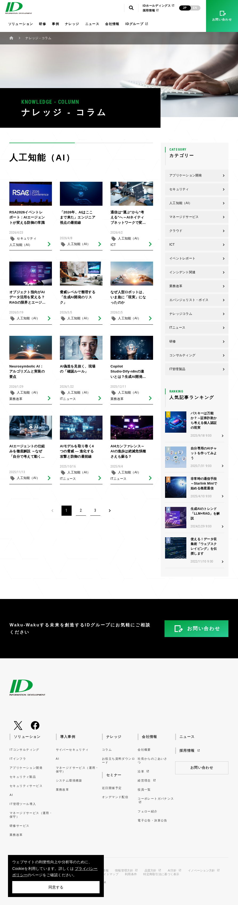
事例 (55, 24)
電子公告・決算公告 (152, 820)
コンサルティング (197, 355)
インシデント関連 (197, 272)
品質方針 (153, 870)
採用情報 (151, 10)
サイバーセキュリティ (72, 749)
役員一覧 (144, 789)
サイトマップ (109, 874)
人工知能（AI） (20, 247)
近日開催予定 (112, 788)
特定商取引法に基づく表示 (161, 874)
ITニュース (68, 401)
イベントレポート (197, 258)
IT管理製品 (197, 369)
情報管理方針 (126, 870)
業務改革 (15, 401)
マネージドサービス (197, 217)
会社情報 (112, 24)
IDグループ (137, 24)
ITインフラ (18, 758)
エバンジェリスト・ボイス (197, 300)
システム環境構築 (69, 780)
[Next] (110, 511)
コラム (107, 749)
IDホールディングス (159, 5)
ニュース (92, 24)
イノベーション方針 (204, 870)
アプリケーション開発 (197, 175)
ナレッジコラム (197, 314)
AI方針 (175, 870)
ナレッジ (72, 24)
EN (195, 7)
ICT (113, 247)
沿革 (144, 771)
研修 (42, 24)
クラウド (197, 231)
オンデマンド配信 (115, 797)
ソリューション (20, 24)
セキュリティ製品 (23, 776)
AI (11, 794)
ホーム (11, 38)
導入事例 (68, 737)
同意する (55, 887)
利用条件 (131, 874)
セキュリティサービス (26, 785)
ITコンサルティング (24, 749)
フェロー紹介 (147, 811)
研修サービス (19, 825)
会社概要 (144, 749)
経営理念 (147, 780)
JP (185, 7)
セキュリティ (26, 240)
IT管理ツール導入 (23, 803)
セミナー (114, 775)
